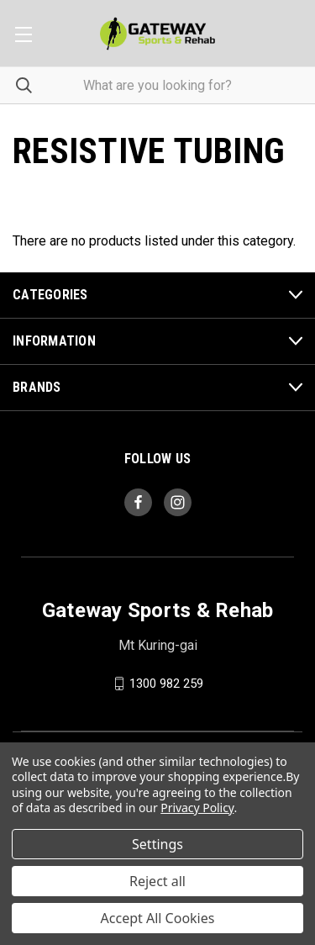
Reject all (157, 881)
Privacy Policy (197, 808)
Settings (157, 844)
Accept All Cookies (158, 918)
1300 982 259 (166, 683)
